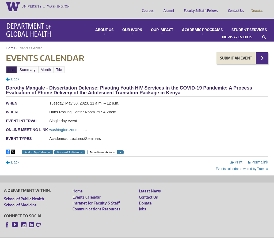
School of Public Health (24, 191)
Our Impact (162, 22)
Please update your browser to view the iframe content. (137, 62)
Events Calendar (87, 189)
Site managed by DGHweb (128, 234)
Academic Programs (202, 22)
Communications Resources (96, 201)
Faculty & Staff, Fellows (199, 6)
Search (264, 29)
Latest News (150, 183)
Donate (257, 6)
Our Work (132, 22)
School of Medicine (20, 197)
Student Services (249, 22)
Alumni (167, 6)
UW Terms (96, 234)
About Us (104, 22)
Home (10, 40)
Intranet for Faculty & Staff (96, 195)
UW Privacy (74, 234)
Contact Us (235, 6)
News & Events (237, 30)
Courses (146, 6)
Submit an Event (236, 50)
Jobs (142, 201)
